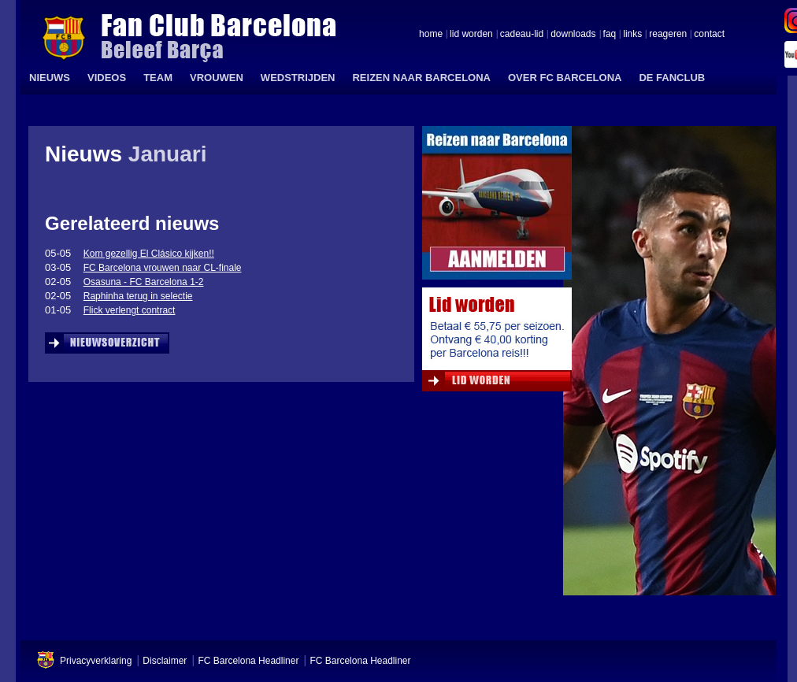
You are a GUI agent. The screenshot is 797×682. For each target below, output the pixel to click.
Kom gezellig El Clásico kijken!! (148, 253)
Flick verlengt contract (129, 310)
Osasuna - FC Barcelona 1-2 (143, 281)
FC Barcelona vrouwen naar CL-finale (162, 267)
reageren (668, 34)
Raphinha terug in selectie (138, 296)
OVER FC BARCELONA (564, 77)
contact (709, 34)
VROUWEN (216, 77)
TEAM (157, 77)
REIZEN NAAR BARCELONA (421, 77)
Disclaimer (165, 660)
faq (610, 34)
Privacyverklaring (96, 660)
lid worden (471, 34)
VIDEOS (106, 77)
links (632, 34)
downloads (572, 34)
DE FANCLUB (672, 77)
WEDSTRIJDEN (298, 77)
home (431, 34)
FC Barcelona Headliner (248, 660)
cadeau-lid (521, 34)
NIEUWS (49, 77)
